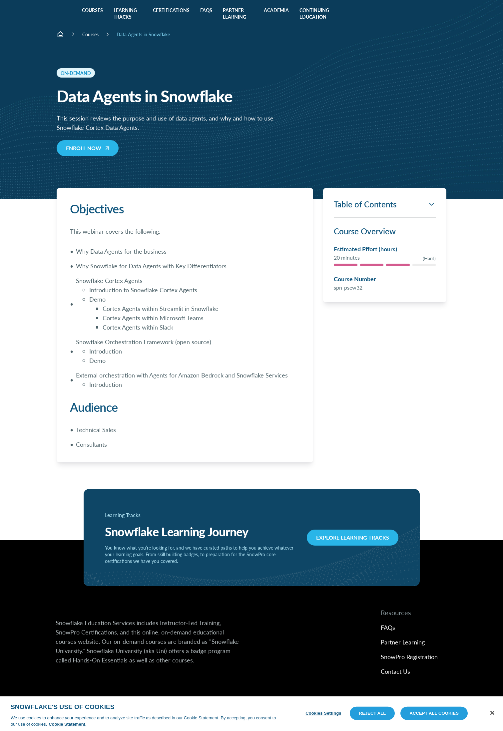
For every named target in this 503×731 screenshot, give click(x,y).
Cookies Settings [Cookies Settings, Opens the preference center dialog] (323, 713)
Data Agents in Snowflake (143, 34)
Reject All (372, 713)
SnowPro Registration (409, 656)
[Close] (492, 713)
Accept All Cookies (434, 713)
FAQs (388, 627)
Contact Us (395, 671)
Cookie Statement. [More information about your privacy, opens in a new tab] (67, 724)
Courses (90, 34)
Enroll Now (88, 148)
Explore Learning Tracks (352, 537)
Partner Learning (403, 642)
